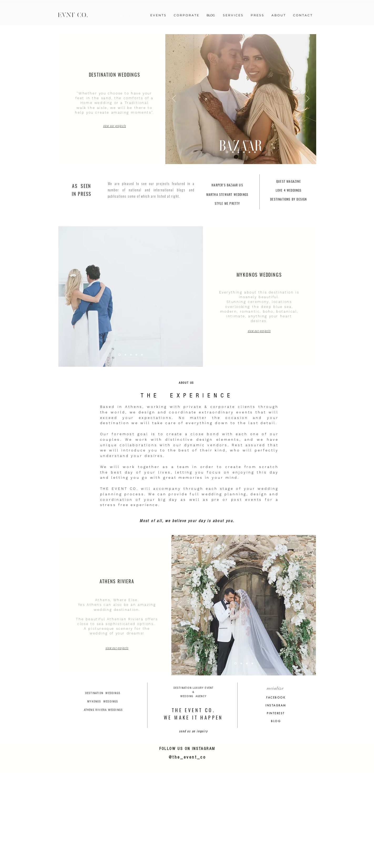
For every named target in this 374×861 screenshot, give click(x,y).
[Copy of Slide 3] (255, 152)
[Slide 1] (249, 152)
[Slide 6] (233, 152)
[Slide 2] (244, 152)
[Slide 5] (227, 152)
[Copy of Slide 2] (241, 663)
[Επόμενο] (307, 99)
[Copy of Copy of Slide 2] (131, 354)
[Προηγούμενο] (174, 99)
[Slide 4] (119, 355)
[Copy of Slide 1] (235, 663)
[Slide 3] (238, 152)
